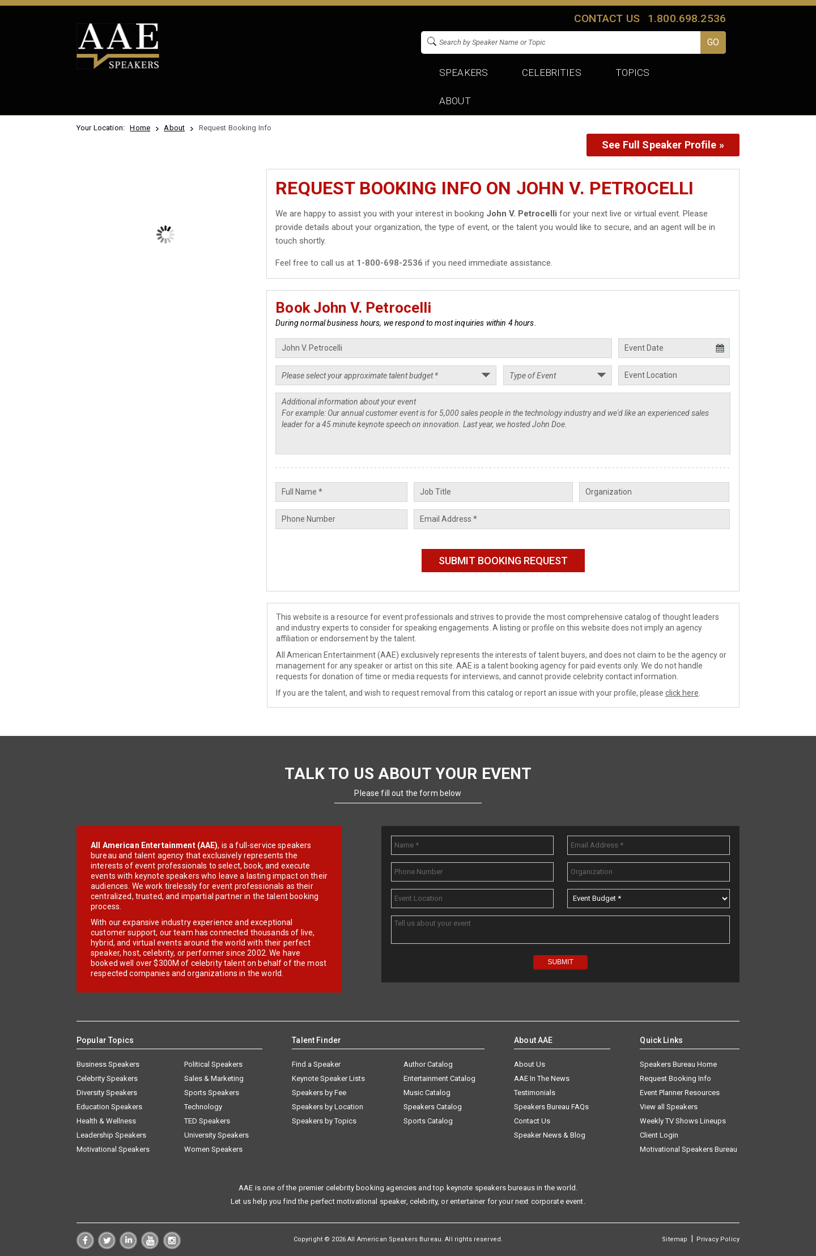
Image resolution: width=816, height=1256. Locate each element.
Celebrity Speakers (107, 1078)
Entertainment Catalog (439, 1078)
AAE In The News (542, 1078)
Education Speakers (109, 1106)
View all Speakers (669, 1106)
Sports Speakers (211, 1092)
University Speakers (216, 1135)
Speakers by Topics (324, 1121)
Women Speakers (213, 1149)
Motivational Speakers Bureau (688, 1149)
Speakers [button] (463, 72)
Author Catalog (428, 1064)
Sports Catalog (428, 1121)
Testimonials (534, 1092)
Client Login (659, 1135)
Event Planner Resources (680, 1092)
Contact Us (532, 1121)
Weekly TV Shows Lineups (683, 1121)
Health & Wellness (106, 1121)
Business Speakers (107, 1064)
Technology (203, 1106)
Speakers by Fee (319, 1092)
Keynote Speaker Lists (328, 1078)
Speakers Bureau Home (678, 1064)
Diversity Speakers (106, 1092)
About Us (529, 1064)
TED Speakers (207, 1121)
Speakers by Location (327, 1106)
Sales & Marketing (214, 1078)
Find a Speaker (316, 1064)
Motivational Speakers (113, 1149)
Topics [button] (632, 72)
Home (140, 128)
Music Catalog (426, 1092)
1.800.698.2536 (687, 18)
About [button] (455, 101)
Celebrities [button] (551, 72)
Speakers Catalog (432, 1106)
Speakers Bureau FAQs (551, 1106)
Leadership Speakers (111, 1135)
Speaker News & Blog (549, 1135)
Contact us (606, 18)
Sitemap (674, 1239)
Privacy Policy (718, 1239)
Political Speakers (213, 1064)
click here (682, 692)
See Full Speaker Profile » (663, 145)
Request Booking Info (675, 1078)
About (174, 128)
